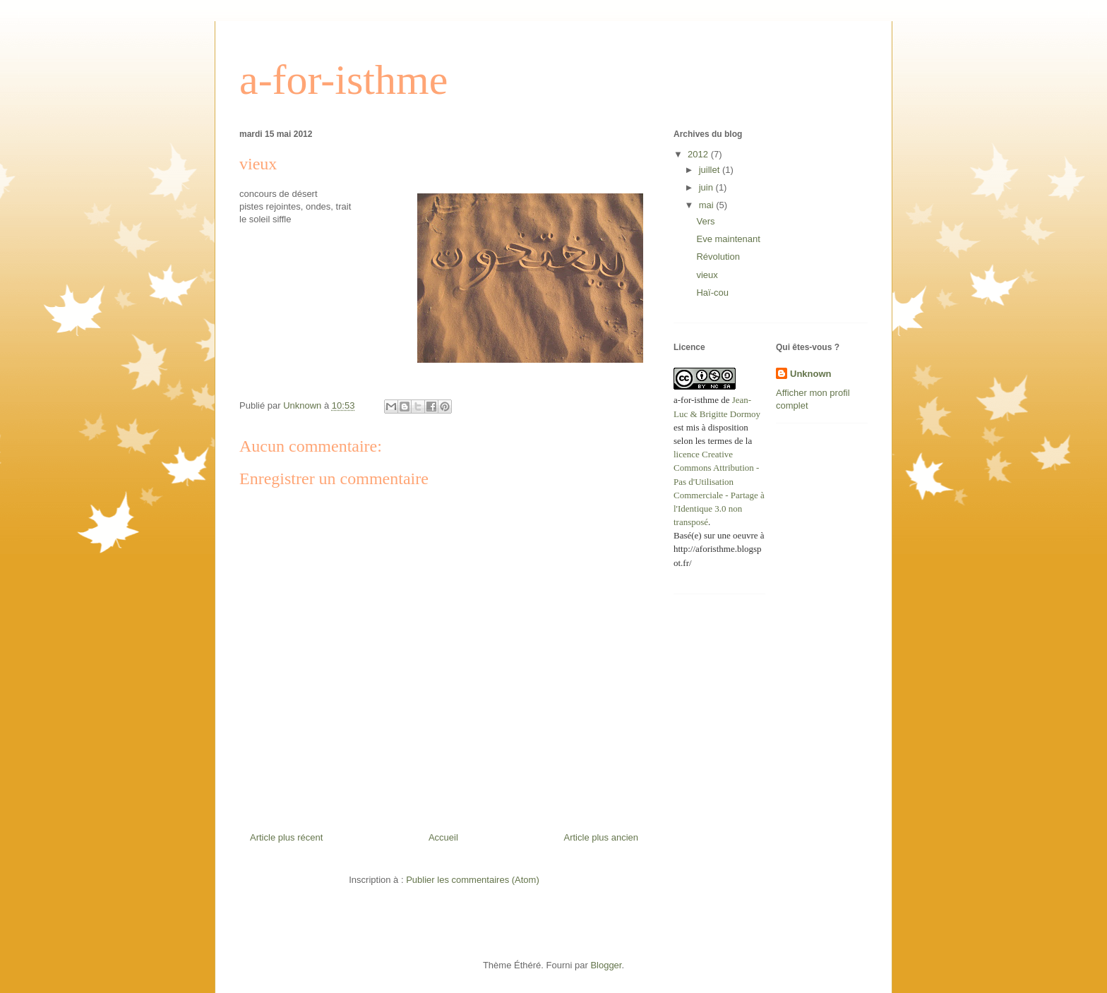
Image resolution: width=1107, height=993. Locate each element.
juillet (710, 169)
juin (707, 187)
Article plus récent (286, 837)
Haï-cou (712, 292)
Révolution (717, 256)
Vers (705, 221)
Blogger (605, 965)
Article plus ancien (601, 837)
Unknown (811, 373)
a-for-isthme (343, 79)
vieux (706, 275)
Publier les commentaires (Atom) (472, 879)
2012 (699, 154)
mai (708, 205)
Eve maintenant (728, 239)
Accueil (443, 837)
